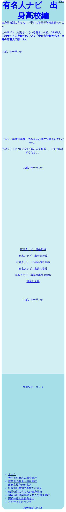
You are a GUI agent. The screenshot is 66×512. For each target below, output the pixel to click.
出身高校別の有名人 (13, 22)
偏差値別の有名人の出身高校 (25, 491)
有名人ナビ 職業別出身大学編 (33, 275)
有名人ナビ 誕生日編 (33, 249)
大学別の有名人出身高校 (22, 477)
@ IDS (39, 507)
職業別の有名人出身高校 (22, 481)
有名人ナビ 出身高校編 (33, 255)
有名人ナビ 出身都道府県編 (33, 262)
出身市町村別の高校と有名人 (25, 488)
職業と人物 (33, 281)
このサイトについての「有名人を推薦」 (25, 149)
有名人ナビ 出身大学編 (33, 268)
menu (61, 1)
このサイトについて (20, 502)
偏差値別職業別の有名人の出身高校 (29, 495)
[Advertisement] (33, 86)
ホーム (12, 474)
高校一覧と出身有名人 (21, 498)
